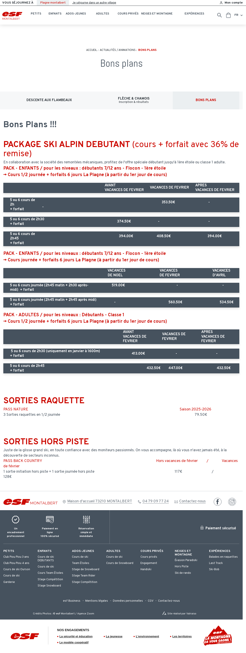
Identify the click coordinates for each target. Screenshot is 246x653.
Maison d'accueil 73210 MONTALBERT (99, 501)
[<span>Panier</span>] (228, 15)
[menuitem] (18, 551)
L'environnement (147, 636)
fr (236, 15)
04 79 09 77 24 (155, 501)
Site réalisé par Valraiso (181, 613)
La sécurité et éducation (76, 636)
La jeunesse (114, 636)
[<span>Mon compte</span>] (231, 3)
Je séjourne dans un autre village (94, 3)
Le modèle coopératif (74, 642)
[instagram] (232, 502)
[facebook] (218, 502)
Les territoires (182, 636)
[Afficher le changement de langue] (241, 15)
